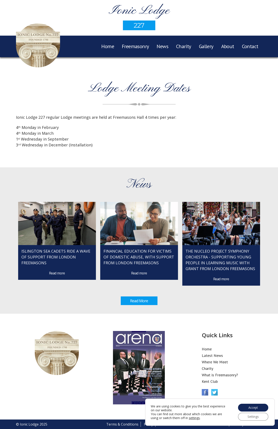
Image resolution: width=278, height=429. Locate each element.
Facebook (205, 392)
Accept (253, 407)
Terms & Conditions (122, 424)
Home (107, 46)
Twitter (214, 392)
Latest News (212, 355)
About (227, 46)
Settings (253, 417)
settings (194, 418)
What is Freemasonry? (220, 374)
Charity (183, 46)
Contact (250, 46)
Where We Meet (215, 361)
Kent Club (210, 381)
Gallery (206, 46)
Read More (139, 300)
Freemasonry (135, 46)
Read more (57, 273)
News (162, 46)
